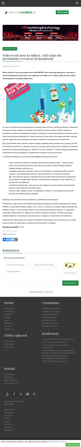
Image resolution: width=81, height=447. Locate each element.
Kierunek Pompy (49, 320)
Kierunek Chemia (49, 317)
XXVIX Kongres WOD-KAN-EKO (54, 342)
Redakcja (8, 377)
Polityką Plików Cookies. (57, 442)
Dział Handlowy (11, 380)
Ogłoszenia (9, 341)
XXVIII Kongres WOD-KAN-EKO (54, 361)
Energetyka (9, 309)
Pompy (7, 320)
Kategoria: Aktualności (11, 66)
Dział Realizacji (11, 383)
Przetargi (8, 347)
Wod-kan (8, 326)
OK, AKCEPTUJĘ (73, 445)
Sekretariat (9, 374)
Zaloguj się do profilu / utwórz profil (40, 292)
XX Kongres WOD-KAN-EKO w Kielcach (58, 339)
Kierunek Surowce (50, 315)
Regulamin (8, 404)
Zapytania (8, 344)
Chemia (7, 317)
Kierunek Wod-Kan (50, 326)
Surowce (8, 315)
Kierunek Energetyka (51, 309)
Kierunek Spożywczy (51, 312)
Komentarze (11, 250)
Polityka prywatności (14, 401)
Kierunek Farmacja (50, 323)
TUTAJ (21, 227)
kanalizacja (11, 234)
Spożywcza (9, 312)
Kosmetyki (8, 329)
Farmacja (8, 323)
